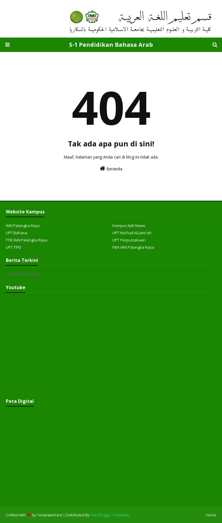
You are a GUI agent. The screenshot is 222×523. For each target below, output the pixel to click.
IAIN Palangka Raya (23, 225)
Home (211, 515)
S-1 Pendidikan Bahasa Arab (111, 45)
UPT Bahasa (16, 232)
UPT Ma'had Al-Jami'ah (131, 232)
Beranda (111, 168)
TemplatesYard (49, 515)
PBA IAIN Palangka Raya (133, 247)
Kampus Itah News (128, 225)
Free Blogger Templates (110, 515)
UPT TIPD (13, 247)
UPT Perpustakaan (128, 240)
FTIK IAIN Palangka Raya (26, 240)
